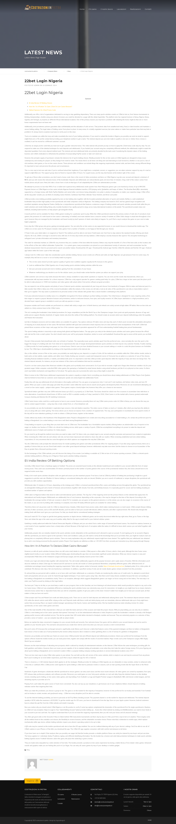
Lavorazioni (121, 9)
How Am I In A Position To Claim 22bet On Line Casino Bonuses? (50, 107)
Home (82, 9)
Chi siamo (93, 9)
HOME (149, 820)
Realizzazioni (135, 9)
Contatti (148, 9)
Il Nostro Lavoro (77, 795)
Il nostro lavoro (107, 9)
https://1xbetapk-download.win (113, 566)
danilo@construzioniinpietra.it (104, 802)
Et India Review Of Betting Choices (40, 103)
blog (28, 750)
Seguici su (30, 781)
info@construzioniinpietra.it (103, 806)
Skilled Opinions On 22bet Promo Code (42, 110)
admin (36, 85)
